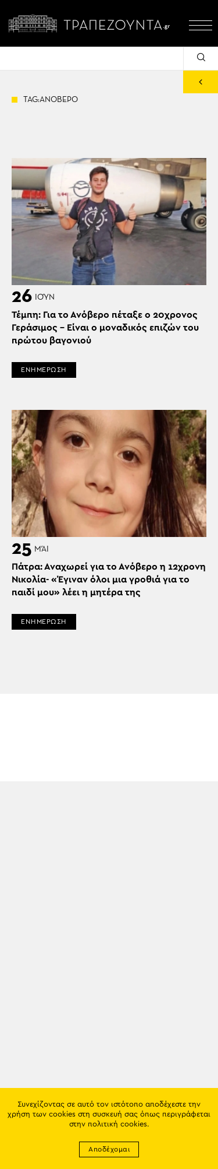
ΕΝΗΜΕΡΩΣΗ (44, 369)
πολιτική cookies (117, 1124)
